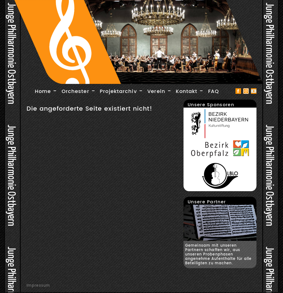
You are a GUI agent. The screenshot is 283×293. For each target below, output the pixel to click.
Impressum (38, 286)
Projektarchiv (118, 91)
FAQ (213, 91)
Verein (156, 91)
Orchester (75, 91)
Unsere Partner (207, 202)
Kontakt (186, 91)
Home (43, 91)
